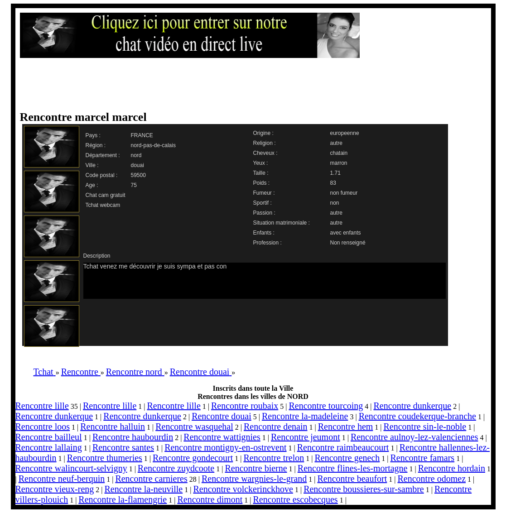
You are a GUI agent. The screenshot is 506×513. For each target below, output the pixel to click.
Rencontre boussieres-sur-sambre (364, 489)
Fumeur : (264, 193)
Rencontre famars (422, 458)
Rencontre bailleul (48, 437)
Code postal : (102, 175)
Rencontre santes (123, 447)
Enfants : (264, 233)
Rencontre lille (42, 406)
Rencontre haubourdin (132, 437)
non (334, 203)
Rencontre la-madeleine (305, 416)
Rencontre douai (221, 416)
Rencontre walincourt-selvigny (71, 468)
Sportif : (262, 203)
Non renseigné (348, 243)
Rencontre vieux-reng (54, 489)
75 (134, 185)
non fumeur (344, 193)
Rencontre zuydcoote (176, 468)
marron (338, 163)
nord (136, 155)
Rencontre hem (345, 426)
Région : (96, 145)
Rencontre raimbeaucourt (343, 447)
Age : (92, 185)
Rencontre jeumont (305, 437)
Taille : (261, 173)
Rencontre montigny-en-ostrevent (225, 447)
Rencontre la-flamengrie (122, 499)
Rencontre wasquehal (194, 426)
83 (333, 183)
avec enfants (345, 233)
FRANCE (142, 135)
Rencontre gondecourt (193, 458)
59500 (138, 175)
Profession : (267, 243)
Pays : (93, 135)
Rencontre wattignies (221, 437)
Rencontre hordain (451, 468)
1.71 (335, 173)
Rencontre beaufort (352, 479)
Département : (103, 155)
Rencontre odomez (432, 479)
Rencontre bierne (256, 468)
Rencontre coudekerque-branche (417, 416)
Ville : (92, 165)
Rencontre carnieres (151, 479)
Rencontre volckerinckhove (243, 489)
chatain (339, 153)
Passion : (264, 213)
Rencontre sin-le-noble (425, 426)
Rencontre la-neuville (144, 489)
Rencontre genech (347, 458)
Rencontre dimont (209, 499)
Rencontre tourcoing (326, 406)
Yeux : (260, 163)
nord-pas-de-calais (153, 145)
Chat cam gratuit (105, 195)
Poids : (261, 183)
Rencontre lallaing (48, 447)
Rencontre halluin (112, 426)
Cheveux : (265, 153)
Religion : (264, 143)
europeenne (344, 133)
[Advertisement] (244, 84)
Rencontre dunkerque (413, 406)
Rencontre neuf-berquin (62, 479)
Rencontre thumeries (104, 458)
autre (336, 143)
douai (137, 165)
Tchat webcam (103, 205)
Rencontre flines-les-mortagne (353, 468)
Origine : (263, 133)
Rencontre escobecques (295, 499)
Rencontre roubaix (244, 406)
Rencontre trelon (273, 458)
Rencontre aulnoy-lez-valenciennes (414, 437)
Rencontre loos (42, 426)
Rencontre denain (276, 426)
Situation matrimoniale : (281, 223)
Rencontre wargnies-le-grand (254, 479)
